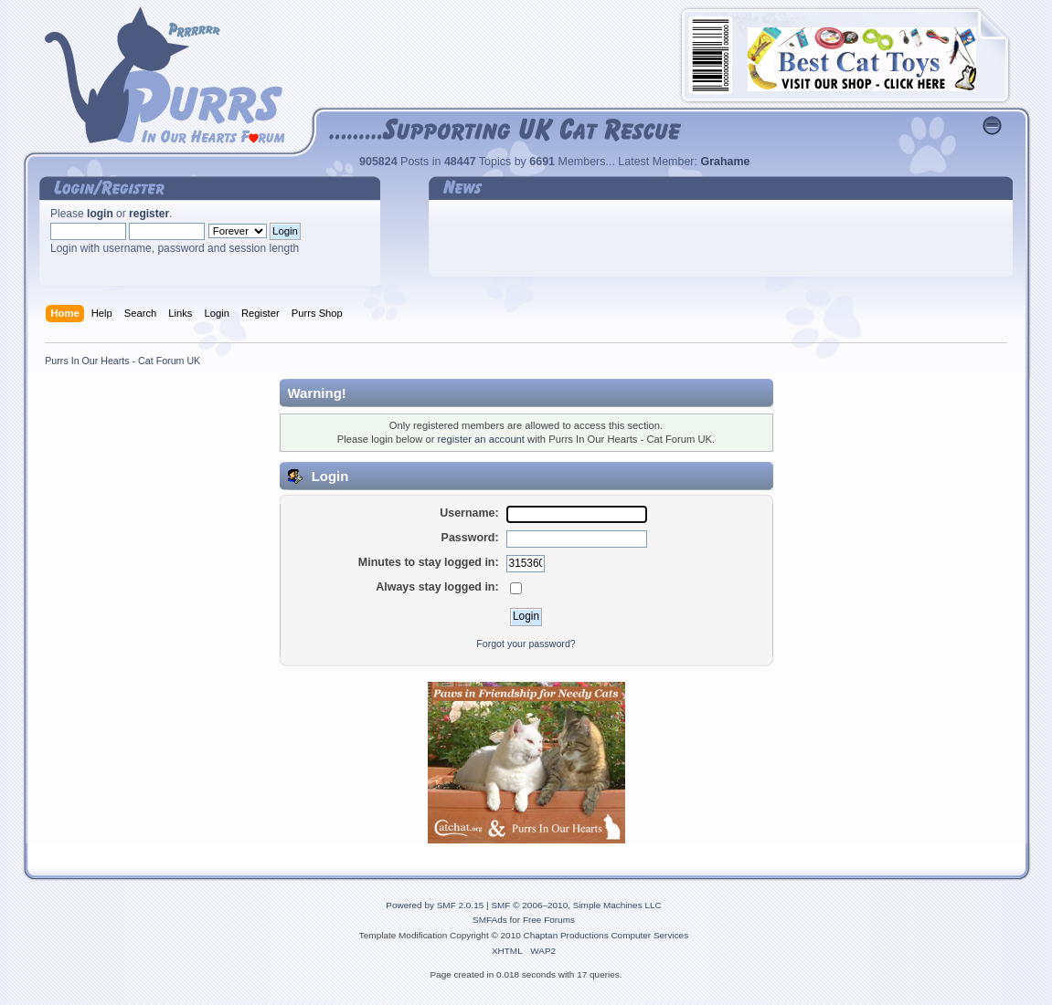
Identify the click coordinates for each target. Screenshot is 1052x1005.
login (100, 213)
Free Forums (549, 920)
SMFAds (490, 920)
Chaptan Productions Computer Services (606, 935)
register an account (481, 439)
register (149, 213)
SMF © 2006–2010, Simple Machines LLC (576, 905)
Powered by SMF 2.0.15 (434, 905)
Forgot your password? (525, 643)
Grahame (724, 161)
